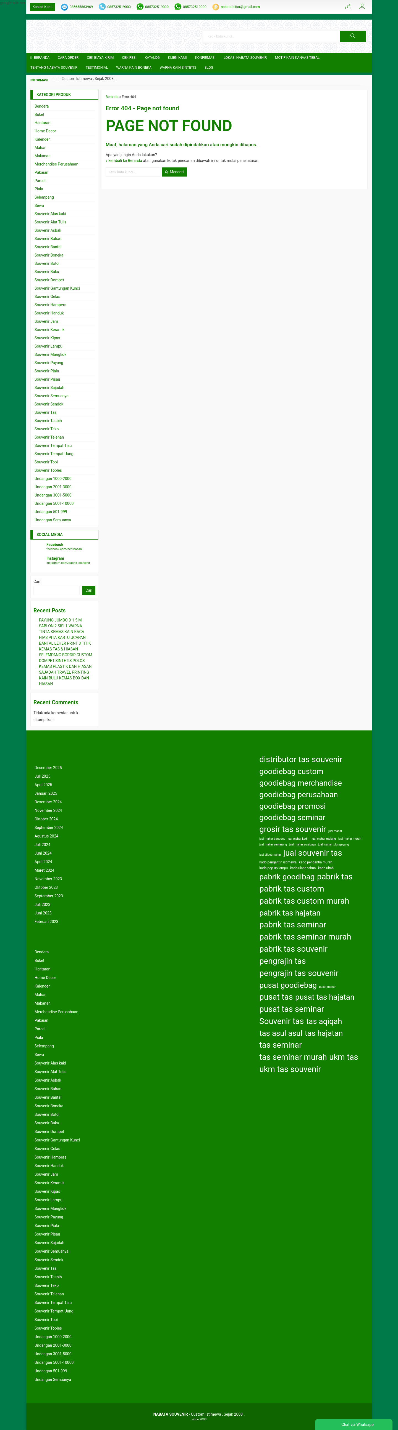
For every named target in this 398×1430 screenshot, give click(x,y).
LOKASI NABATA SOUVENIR (245, 57)
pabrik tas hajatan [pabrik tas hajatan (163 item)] (289, 912)
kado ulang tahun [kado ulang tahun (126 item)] (303, 868)
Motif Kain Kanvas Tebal (297, 57)
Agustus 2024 (46, 836)
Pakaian (41, 172)
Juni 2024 (43, 853)
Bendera (42, 106)
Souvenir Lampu (48, 346)
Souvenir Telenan (49, 437)
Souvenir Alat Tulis (50, 222)
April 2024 (43, 862)
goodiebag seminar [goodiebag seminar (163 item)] (292, 817)
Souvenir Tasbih (48, 420)
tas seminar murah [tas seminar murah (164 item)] (293, 1057)
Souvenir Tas (46, 412)
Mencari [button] (174, 172)
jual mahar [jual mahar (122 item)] (335, 831)
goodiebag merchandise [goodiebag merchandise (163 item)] (300, 783)
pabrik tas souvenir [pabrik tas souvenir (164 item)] (293, 949)
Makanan (43, 156)
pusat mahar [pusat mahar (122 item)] (327, 987)
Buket (39, 114)
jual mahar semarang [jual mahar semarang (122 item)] (273, 844)
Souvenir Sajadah (49, 387)
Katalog (152, 57)
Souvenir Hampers (50, 305)
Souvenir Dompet (49, 280)
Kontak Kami (42, 7)
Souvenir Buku (47, 272)
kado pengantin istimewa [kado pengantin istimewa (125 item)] (278, 862)
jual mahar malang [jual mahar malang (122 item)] (324, 839)
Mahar (40, 147)
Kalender (42, 139)
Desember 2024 (48, 802)
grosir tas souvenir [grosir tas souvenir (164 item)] (292, 829)
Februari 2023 (46, 921)
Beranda (39, 57)
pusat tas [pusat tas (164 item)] (276, 997)
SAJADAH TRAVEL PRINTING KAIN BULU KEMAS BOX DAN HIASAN (64, 678)
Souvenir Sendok (49, 404)
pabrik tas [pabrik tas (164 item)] (335, 876)
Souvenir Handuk (49, 313)
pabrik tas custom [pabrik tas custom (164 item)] (291, 888)
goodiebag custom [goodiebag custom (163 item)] (291, 771)
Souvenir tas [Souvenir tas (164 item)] (281, 1021)
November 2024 (48, 810)
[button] (353, 36)
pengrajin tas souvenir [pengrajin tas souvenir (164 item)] (298, 973)
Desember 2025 (48, 767)
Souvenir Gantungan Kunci (57, 288)
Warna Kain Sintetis (178, 67)
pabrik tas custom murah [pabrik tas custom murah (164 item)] (304, 901)
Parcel (40, 180)
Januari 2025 (46, 793)
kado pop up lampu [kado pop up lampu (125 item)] (273, 868)
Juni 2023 (43, 913)
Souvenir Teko (47, 429)
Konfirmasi (205, 57)
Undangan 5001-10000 (54, 503)
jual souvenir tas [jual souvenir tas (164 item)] (312, 853)
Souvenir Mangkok (50, 354)
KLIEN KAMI (177, 57)
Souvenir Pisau (47, 379)
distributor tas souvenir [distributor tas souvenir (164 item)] (300, 759)
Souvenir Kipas (47, 338)
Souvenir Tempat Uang (54, 454)
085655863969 (81, 7)
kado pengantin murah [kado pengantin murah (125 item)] (315, 862)
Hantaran (42, 123)
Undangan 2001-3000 (53, 487)
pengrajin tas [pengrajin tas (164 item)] (282, 961)
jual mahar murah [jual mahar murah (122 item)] (349, 839)
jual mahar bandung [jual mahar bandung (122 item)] (272, 839)
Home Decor (45, 131)
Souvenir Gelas (47, 296)
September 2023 (49, 896)
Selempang (44, 197)
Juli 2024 (42, 844)
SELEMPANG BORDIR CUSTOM (65, 655)
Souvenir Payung (49, 363)
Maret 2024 (44, 870)
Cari (36, 581)
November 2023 (48, 879)
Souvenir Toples (48, 470)
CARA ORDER (68, 57)
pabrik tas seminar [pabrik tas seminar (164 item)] (292, 924)
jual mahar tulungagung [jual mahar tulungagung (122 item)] (333, 844)
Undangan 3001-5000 (53, 495)
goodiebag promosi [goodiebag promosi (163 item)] (292, 806)
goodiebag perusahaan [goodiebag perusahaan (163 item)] (298, 794)
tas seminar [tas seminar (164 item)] (280, 1045)
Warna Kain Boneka (133, 67)
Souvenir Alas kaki (50, 214)
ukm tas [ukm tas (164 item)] (343, 1057)
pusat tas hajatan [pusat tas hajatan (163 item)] (324, 997)
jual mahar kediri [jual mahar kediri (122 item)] (298, 839)
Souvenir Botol (47, 263)
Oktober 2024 (46, 819)
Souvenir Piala (47, 371)
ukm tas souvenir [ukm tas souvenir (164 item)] (290, 1069)
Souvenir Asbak (48, 230)
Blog (209, 67)
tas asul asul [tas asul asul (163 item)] (280, 1033)
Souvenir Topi (46, 462)
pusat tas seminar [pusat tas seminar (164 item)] (291, 1009)
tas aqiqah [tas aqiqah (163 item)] (324, 1021)
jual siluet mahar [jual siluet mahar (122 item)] (270, 855)
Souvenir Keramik (49, 329)
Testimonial (97, 67)
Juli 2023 (42, 904)
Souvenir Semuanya (52, 396)
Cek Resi (129, 57)
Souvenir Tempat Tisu (53, 445)
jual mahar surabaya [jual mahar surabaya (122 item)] (302, 844)
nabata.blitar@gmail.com (240, 7)
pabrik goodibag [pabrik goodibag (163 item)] (287, 876)
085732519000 (119, 7)
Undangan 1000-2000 (53, 478)
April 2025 (43, 785)
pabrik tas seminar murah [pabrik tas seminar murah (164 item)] (305, 936)
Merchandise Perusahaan (56, 164)
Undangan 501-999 (51, 511)
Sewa (39, 205)
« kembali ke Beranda (124, 160)
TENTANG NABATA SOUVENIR (53, 67)
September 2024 (49, 827)
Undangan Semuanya (53, 520)
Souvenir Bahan (48, 238)
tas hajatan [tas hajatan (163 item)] (324, 1033)
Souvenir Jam (46, 321)
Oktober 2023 (46, 887)
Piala (39, 189)
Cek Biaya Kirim (100, 57)
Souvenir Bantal (48, 247)
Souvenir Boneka (49, 255)
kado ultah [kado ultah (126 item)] (326, 868)
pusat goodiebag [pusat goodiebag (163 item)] (288, 985)
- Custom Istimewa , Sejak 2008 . (199, 1414)
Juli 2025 (42, 776)
